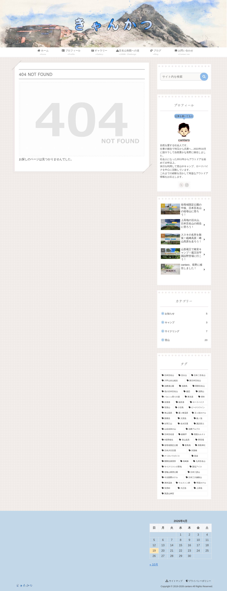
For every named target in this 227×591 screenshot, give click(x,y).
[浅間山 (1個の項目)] (201, 391)
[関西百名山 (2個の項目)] (199, 386)
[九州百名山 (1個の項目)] (200, 461)
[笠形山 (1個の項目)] (166, 407)
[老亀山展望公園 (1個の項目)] (173, 472)
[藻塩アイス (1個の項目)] (198, 466)
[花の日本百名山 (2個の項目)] (171, 391)
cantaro (184, 140)
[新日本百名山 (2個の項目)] (196, 380)
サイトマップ (173, 581)
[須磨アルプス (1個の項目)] (196, 429)
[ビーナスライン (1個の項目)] (197, 407)
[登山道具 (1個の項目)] (185, 440)
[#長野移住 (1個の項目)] (168, 440)
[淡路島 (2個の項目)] (184, 386)
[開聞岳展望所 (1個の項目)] (169, 461)
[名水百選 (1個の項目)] (184, 423)
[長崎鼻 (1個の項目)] (185, 461)
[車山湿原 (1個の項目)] (167, 413)
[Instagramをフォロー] (187, 185)
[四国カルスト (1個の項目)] (199, 434)
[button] (204, 77)
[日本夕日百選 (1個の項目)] (173, 450)
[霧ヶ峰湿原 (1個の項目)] (182, 413)
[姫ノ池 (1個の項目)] (200, 418)
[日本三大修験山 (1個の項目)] (196, 477)
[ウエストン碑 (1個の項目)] (183, 483)
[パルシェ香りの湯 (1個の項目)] (171, 396)
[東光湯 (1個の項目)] (189, 396)
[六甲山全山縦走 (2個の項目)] (172, 380)
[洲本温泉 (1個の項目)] (167, 483)
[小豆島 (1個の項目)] (180, 407)
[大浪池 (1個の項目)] (184, 418)
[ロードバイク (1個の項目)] (198, 402)
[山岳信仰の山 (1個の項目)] (172, 429)
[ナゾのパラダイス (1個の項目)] (175, 456)
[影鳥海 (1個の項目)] (187, 445)
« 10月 (154, 564)
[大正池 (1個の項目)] (184, 488)
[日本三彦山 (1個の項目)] (197, 472)
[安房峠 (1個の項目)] (168, 488)
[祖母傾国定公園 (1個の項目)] (170, 445)
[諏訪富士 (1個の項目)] (200, 423)
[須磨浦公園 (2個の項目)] (168, 386)
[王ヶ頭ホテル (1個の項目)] (199, 413)
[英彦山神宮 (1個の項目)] (184, 493)
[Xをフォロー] (181, 185)
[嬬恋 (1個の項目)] (188, 391)
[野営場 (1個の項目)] (201, 440)
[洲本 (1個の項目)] (202, 396)
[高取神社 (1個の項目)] (201, 445)
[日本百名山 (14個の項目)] (168, 375)
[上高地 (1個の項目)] (200, 488)
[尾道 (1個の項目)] (199, 456)
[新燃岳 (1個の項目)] (168, 418)
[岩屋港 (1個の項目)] (167, 402)
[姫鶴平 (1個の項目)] (183, 434)
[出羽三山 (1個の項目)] (168, 423)
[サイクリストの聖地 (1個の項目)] (174, 466)
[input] (182, 77)
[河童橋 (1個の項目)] (197, 450)
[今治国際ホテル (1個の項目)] (172, 477)
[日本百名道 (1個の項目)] (168, 434)
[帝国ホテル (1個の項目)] (200, 483)
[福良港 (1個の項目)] (181, 402)
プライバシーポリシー (198, 581)
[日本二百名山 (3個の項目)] (199, 375)
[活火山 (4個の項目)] (183, 375)
